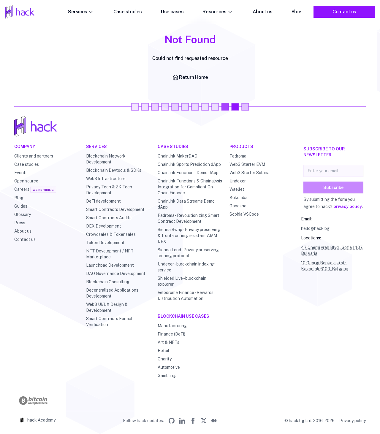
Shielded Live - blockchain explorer (182, 281)
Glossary (22, 214)
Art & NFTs (168, 342)
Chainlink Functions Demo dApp (188, 172)
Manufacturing (172, 325)
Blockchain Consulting (107, 281)
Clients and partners (33, 156)
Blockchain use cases (183, 316)
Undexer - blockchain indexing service (186, 267)
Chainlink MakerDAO (177, 156)
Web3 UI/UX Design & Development (107, 307)
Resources (217, 12)
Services (81, 12)
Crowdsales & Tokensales (111, 234)
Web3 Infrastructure (106, 178)
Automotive (169, 367)
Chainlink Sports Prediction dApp (189, 164)
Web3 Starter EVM (247, 164)
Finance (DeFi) (171, 334)
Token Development (105, 242)
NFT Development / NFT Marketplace (110, 254)
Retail (163, 350)
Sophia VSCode (244, 214)
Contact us (344, 12)
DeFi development (103, 201)
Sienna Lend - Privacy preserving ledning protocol (188, 252)
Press (19, 222)
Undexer (237, 181)
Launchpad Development (110, 265)
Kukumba (238, 197)
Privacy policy (352, 420)
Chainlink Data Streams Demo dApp (186, 204)
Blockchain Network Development (106, 159)
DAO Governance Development (115, 273)
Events (21, 172)
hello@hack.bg (315, 228)
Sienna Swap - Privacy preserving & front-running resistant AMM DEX (189, 235)
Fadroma (237, 156)
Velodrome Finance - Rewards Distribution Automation (185, 295)
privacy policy (347, 206)
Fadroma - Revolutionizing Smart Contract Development (188, 218)
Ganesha (237, 206)
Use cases (172, 12)
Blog (297, 12)
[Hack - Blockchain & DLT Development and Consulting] (190, 126)
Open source (26, 181)
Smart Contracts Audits (109, 217)
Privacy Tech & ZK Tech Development (109, 190)
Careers (21, 189)
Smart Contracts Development (115, 209)
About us (263, 12)
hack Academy (37, 420)
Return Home (190, 77)
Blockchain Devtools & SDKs (113, 170)
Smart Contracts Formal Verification (109, 321)
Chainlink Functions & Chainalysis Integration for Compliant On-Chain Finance (190, 187)
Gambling (167, 375)
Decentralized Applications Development (112, 293)
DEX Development (103, 226)
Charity (165, 359)
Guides (20, 206)
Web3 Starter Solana (249, 172)
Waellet (236, 189)
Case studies (127, 12)
